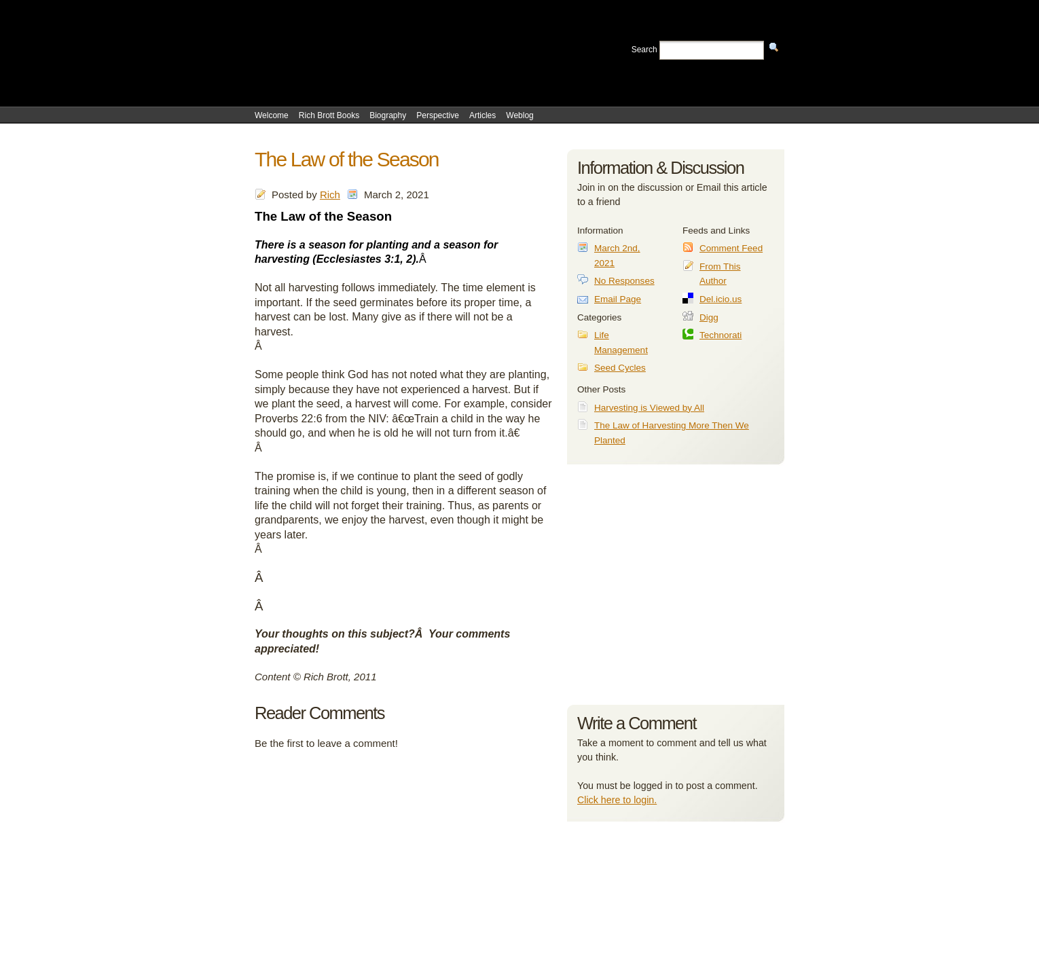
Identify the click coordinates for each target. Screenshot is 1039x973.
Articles (482, 115)
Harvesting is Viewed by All (649, 408)
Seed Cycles (620, 368)
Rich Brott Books (329, 115)
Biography (387, 115)
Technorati (720, 335)
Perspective (437, 115)
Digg (708, 317)
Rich (330, 194)
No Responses (624, 281)
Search (644, 49)
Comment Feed (731, 248)
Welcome (272, 115)
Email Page (617, 299)
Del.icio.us (720, 299)
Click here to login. (617, 799)
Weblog (519, 115)
